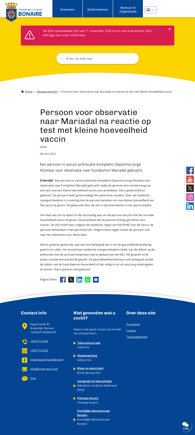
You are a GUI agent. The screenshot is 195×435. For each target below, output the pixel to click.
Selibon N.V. (87, 358)
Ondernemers (97, 9)
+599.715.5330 (39, 341)
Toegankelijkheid (136, 337)
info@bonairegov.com (44, 369)
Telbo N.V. (88, 345)
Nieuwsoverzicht (47, 91)
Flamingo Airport (87, 400)
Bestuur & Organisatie (128, 9)
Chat (33, 378)
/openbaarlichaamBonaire (46, 359)
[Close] (169, 29)
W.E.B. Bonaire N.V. (90, 371)
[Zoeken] (97, 58)
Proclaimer (133, 324)
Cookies (131, 330)
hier (51, 35)
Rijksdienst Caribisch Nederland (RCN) (97, 385)
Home (29, 91)
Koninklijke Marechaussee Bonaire (93, 417)
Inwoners (67, 9)
